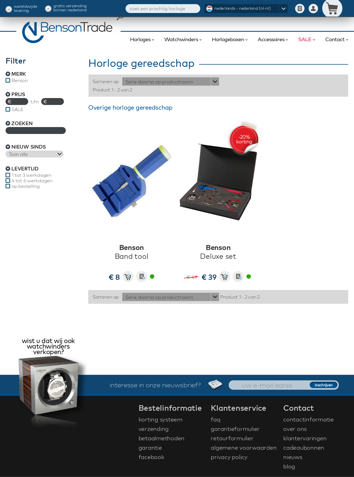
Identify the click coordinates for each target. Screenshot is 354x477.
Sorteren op (106, 81)
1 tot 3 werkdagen (31, 175)
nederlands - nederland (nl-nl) (242, 8)
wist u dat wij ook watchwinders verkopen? (48, 347)
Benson (20, 80)
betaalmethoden (162, 438)
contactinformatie (308, 419)
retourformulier (232, 438)
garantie (150, 447)
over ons (295, 428)
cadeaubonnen (303, 447)
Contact (335, 39)
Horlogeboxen (228, 39)
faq (215, 419)
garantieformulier (235, 428)
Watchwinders (181, 39)
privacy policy (229, 456)
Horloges (140, 39)
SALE (304, 39)
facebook (151, 456)
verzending (154, 428)
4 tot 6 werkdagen (32, 180)
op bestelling (26, 186)
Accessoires (271, 39)
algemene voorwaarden (244, 447)
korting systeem (161, 419)
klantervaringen (305, 438)
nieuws (292, 456)
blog (289, 466)
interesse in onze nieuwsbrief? (171, 385)
